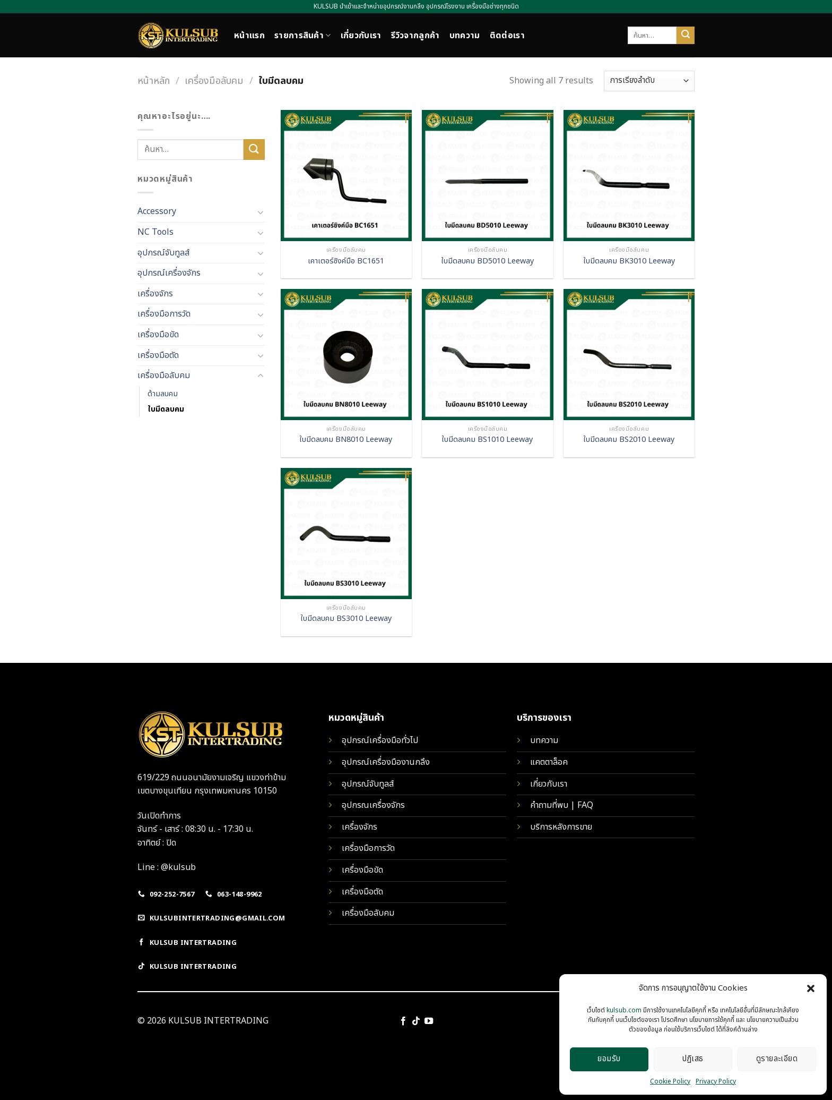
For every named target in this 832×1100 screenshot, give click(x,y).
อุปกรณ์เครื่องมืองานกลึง (386, 762)
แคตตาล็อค (549, 762)
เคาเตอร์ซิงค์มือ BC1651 (346, 262)
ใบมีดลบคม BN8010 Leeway (346, 440)
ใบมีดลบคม (166, 409)
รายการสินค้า (302, 35)
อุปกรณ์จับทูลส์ (163, 252)
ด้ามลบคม (163, 393)
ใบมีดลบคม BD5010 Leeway (487, 262)
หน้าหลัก (153, 80)
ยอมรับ (608, 1059)
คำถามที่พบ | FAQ (561, 805)
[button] (810, 988)
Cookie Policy (670, 1081)
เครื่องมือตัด (158, 355)
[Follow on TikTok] (416, 1021)
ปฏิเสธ (692, 1059)
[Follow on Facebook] (402, 1021)
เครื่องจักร (155, 293)
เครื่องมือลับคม (214, 80)
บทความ (464, 35)
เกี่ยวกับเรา (361, 35)
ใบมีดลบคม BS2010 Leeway (629, 440)
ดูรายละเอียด (777, 1059)
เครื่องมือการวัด (163, 314)
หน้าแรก (249, 35)
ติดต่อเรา (507, 35)
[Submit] (686, 36)
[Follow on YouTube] (428, 1021)
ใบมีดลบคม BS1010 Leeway (487, 440)
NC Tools (155, 232)
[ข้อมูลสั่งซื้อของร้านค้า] (649, 81)
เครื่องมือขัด (158, 334)
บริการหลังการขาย (561, 827)
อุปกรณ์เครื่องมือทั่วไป (380, 740)
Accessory (156, 211)
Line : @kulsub (166, 867)
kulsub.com (624, 1010)
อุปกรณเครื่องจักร (373, 805)
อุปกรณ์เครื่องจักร (169, 273)
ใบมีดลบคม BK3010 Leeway (629, 262)
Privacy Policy (716, 1081)
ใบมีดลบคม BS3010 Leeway (346, 619)
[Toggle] (260, 212)
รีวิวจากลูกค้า (415, 35)
